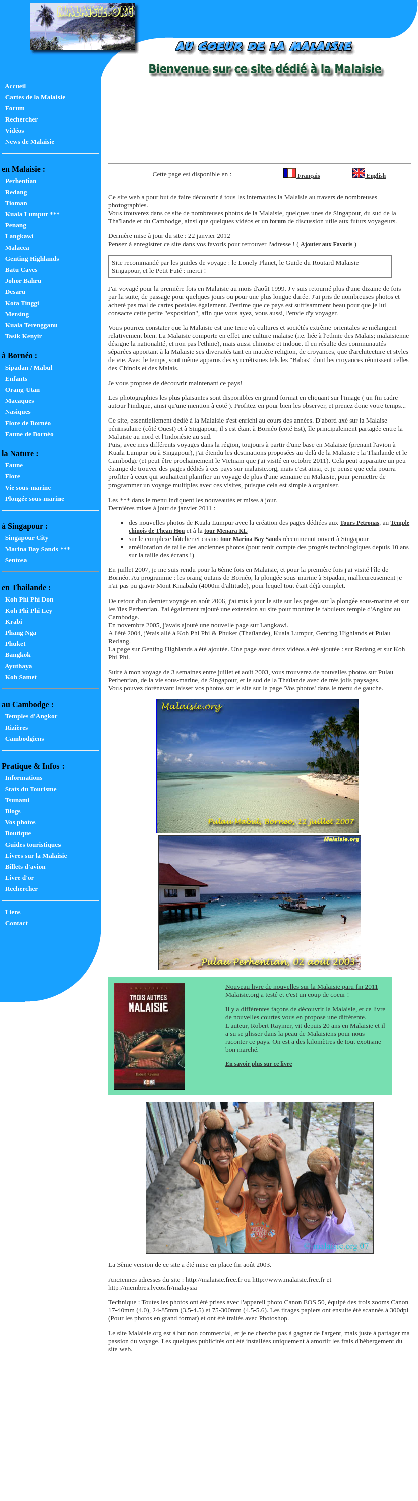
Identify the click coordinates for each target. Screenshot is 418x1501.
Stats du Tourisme (29, 789)
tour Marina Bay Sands (250, 539)
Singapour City (25, 538)
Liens (11, 912)
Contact (15, 923)
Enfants (14, 378)
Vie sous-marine (26, 487)
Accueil (14, 86)
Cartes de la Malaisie (33, 97)
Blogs (11, 811)
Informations (22, 778)
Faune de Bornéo (28, 434)
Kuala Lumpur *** (31, 214)
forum (278, 221)
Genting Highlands (30, 258)
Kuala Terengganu (30, 325)
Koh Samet (19, 677)
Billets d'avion (24, 866)
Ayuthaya (17, 666)
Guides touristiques (31, 844)
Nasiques (16, 411)
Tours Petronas (359, 522)
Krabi (12, 621)
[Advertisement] (260, 127)
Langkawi (18, 236)
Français (301, 175)
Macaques (18, 400)
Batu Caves (19, 269)
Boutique (16, 833)
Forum (13, 108)
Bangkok (16, 654)
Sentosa (14, 560)
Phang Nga (19, 632)
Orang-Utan (21, 389)
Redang (14, 192)
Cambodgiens (23, 738)
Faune (12, 465)
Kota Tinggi (20, 303)
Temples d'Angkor (29, 716)
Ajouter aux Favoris (326, 244)
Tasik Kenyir (22, 336)
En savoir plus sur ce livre (258, 1063)
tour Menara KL (226, 530)
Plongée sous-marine (33, 498)
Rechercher (20, 119)
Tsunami (16, 800)
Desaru (13, 291)
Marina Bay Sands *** (36, 549)
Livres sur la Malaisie (34, 855)
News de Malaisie (28, 141)
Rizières (15, 727)
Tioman (14, 203)
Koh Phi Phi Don (27, 599)
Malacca (15, 247)
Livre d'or (18, 877)
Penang (14, 225)
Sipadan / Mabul (27, 367)
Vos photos (19, 822)
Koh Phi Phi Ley (27, 610)
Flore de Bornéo (26, 423)
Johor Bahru (21, 280)
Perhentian (19, 181)
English (369, 175)
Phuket (13, 643)
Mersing (15, 314)
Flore (11, 476)
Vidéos (13, 130)
